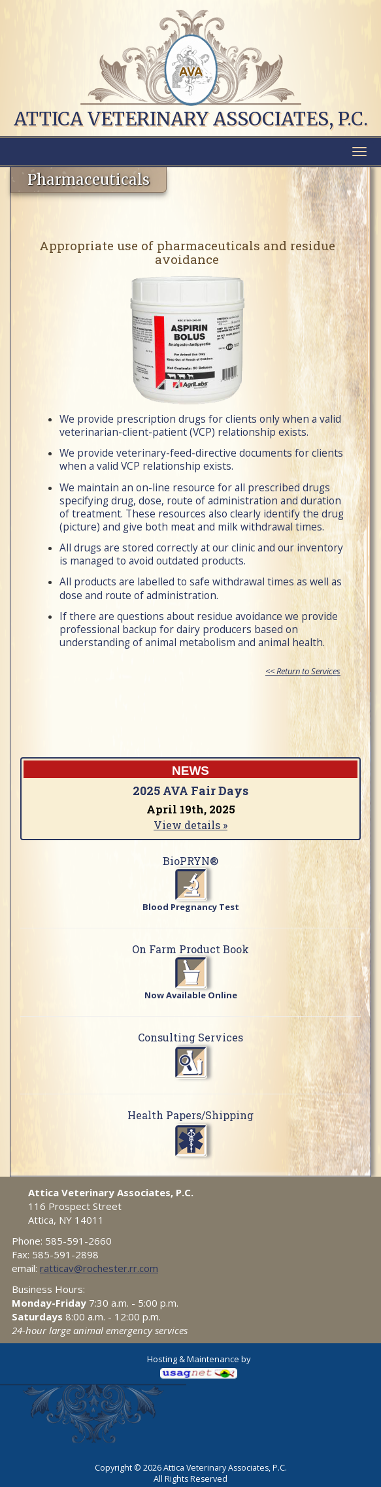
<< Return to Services (302, 671)
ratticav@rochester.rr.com (99, 1268)
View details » (190, 825)
